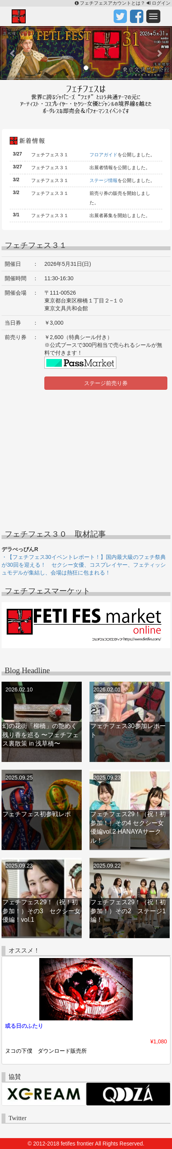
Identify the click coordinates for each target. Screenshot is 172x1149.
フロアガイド (104, 154)
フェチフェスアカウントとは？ (111, 3)
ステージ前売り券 (106, 383)
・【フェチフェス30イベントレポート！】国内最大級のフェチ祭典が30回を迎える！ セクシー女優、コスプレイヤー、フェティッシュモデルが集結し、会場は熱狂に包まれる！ (84, 565)
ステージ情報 (104, 180)
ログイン (158, 3)
